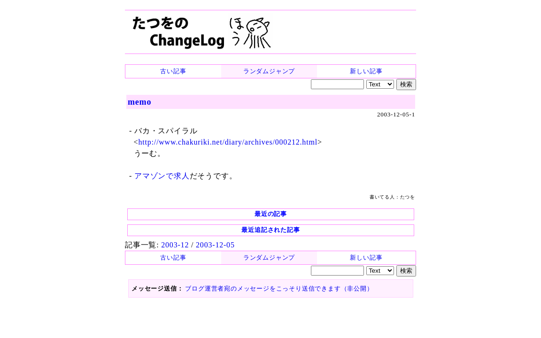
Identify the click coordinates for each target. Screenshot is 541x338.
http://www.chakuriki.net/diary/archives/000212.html (227, 142)
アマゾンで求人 (162, 176)
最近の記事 (271, 213)
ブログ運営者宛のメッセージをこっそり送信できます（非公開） (279, 288)
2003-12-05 (215, 245)
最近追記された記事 (270, 229)
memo (139, 102)
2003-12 (175, 245)
